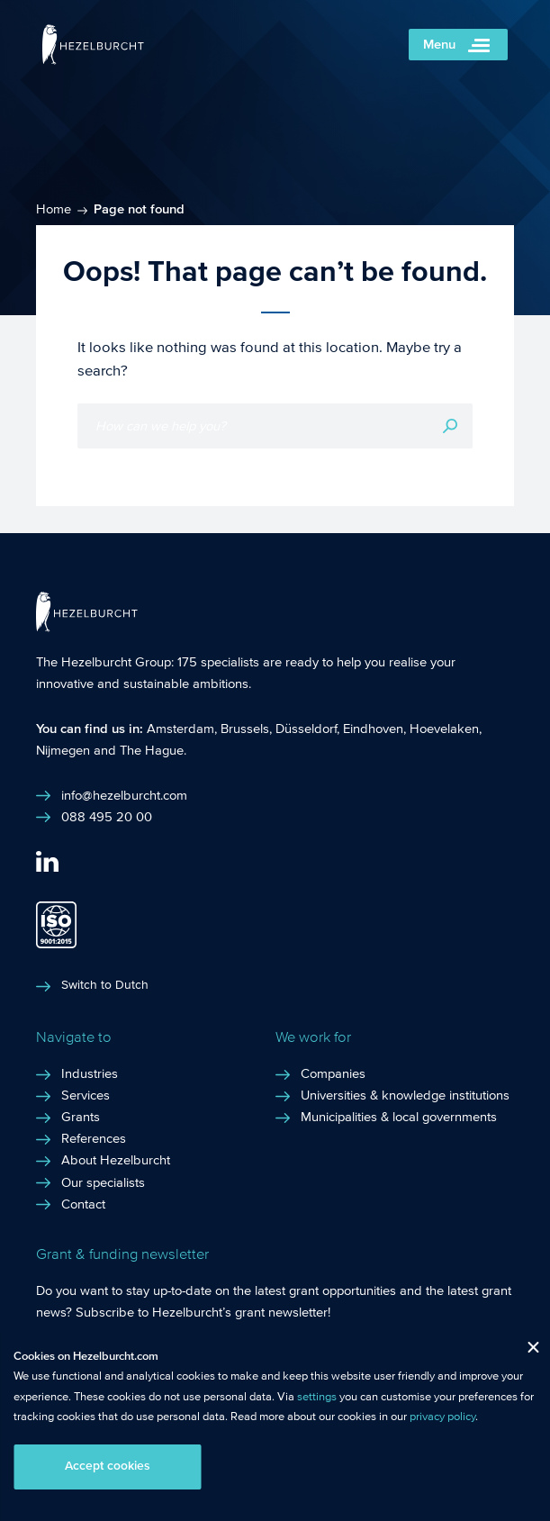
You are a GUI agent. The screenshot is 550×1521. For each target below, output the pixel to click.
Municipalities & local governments (399, 1117)
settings (317, 1397)
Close (526, 1351)
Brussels (245, 728)
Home (53, 209)
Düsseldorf (306, 728)
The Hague (152, 750)
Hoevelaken (444, 728)
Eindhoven (373, 728)
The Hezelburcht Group (103, 662)
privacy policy (442, 1416)
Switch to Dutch (105, 985)
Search (450, 425)
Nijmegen (63, 750)
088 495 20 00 (106, 817)
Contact (83, 1204)
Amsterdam (180, 728)
